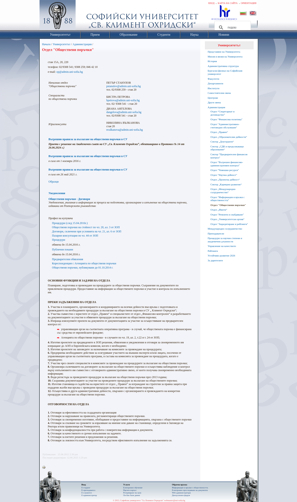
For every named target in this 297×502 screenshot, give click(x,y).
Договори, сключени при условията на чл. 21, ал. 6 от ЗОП (86, 231)
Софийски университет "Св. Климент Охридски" (83, 16)
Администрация (82, 44)
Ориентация (248, 3)
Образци (53, 181)
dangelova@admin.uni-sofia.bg (123, 112)
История (212, 61)
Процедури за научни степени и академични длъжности (225, 240)
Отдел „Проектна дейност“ (225, 179)
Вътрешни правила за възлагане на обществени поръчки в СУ (87, 139)
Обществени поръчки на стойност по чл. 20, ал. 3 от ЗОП (86, 227)
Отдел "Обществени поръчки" (228, 205)
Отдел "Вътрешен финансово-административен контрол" (226, 164)
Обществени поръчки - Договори (69, 199)
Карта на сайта (227, 3)
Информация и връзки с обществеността (190, 487)
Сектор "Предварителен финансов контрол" (229, 156)
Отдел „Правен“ (219, 132)
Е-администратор (89, 495)
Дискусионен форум (181, 495)
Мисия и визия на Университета (225, 56)
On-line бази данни (131, 495)
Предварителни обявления (67, 259)
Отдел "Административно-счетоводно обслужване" (224, 126)
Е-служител (86, 493)
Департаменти (215, 83)
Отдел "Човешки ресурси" (224, 170)
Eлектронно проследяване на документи (190, 490)
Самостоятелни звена (219, 93)
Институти (213, 88)
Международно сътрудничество (225, 228)
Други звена (214, 102)
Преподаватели (216, 233)
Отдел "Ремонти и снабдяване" (227, 214)
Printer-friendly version (45, 467)
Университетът (61, 44)
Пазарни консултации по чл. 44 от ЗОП (75, 235)
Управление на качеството (222, 246)
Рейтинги (213, 250)
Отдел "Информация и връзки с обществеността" (227, 199)
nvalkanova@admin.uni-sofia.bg (124, 129)
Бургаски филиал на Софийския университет (225, 72)
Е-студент (85, 487)
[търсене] (232, 27)
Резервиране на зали (132, 493)
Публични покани (62, 249)
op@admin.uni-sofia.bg (69, 71)
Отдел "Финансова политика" (226, 119)
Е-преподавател (88, 490)
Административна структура (223, 66)
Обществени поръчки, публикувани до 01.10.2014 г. (82, 267)
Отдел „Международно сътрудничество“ (223, 191)
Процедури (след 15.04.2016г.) (70, 223)
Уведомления (56, 193)
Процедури (58, 239)
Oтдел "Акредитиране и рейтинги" (229, 224)
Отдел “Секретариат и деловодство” (222, 113)
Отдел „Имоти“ (218, 209)
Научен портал (129, 490)
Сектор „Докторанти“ (222, 141)
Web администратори (181, 493)
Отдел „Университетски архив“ (227, 219)
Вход (211, 3)
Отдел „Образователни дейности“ (228, 137)
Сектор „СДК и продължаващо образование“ (227, 148)
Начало (46, 44)
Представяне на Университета (224, 51)
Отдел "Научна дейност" (223, 175)
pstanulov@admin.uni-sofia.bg (123, 86)
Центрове (213, 97)
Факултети (213, 78)
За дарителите (215, 260)
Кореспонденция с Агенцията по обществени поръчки (84, 263)
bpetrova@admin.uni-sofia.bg (123, 100)
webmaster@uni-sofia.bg (174, 500)
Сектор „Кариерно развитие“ (226, 184)
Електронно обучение (132, 487)
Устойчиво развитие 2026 (221, 255)
